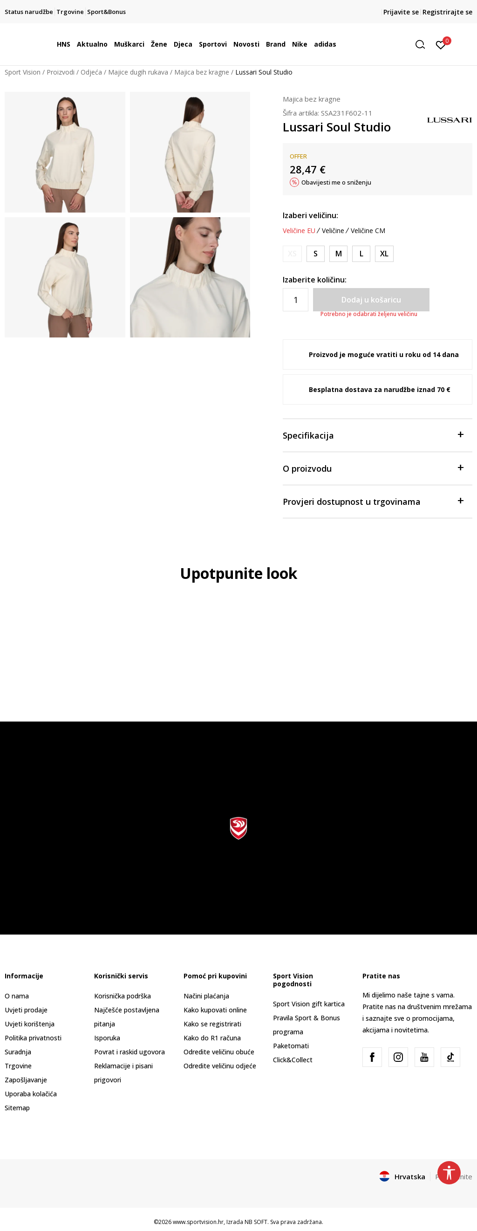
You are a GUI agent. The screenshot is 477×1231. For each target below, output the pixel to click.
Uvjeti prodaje (26, 1009)
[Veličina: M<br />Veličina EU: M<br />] (338, 254)
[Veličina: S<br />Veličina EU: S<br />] (316, 254)
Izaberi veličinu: (310, 215)
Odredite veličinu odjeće (220, 1065)
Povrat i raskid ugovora (129, 1051)
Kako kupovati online (215, 1009)
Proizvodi (61, 72)
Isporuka (107, 1037)
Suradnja (18, 1051)
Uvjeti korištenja (30, 1023)
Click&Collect (293, 1059)
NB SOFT (256, 1222)
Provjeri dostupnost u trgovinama (373, 501)
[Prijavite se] (441, 44)
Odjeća (91, 72)
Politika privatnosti (33, 1037)
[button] (423, 44)
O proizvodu (373, 467)
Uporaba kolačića (31, 1093)
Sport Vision (23, 72)
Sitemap (17, 1107)
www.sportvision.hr (198, 1222)
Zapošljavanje (26, 1079)
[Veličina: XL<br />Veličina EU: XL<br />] (384, 254)
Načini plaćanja (206, 995)
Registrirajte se (447, 11)
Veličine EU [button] (299, 230)
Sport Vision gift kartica (309, 1003)
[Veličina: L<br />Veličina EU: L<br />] (361, 254)
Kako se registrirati (212, 1023)
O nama (17, 995)
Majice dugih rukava (138, 72)
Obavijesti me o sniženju (336, 182)
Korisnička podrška (122, 995)
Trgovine (18, 1065)
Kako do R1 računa (212, 1037)
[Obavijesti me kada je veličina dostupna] (292, 254)
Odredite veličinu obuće (219, 1051)
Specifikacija (373, 434)
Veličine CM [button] (368, 230)
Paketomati (291, 1045)
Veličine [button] (333, 230)
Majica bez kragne (201, 72)
